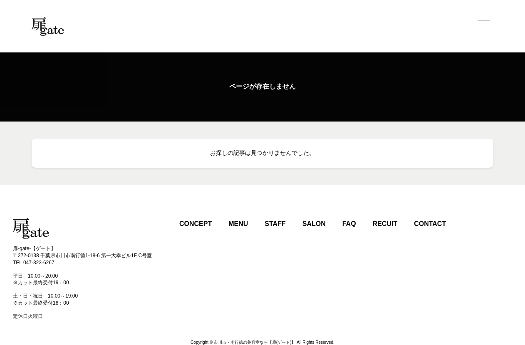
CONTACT (430, 223)
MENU (238, 223)
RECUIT (385, 223)
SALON (314, 223)
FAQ (349, 223)
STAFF (275, 223)
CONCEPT (195, 223)
